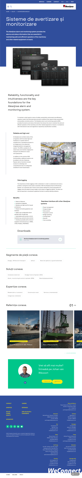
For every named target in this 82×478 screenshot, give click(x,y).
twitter (11, 427)
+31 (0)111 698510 (72, 419)
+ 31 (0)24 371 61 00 (71, 464)
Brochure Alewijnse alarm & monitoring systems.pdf (41, 239)
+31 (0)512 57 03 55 (53, 464)
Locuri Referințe (70, 354)
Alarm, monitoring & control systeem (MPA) (23, 279)
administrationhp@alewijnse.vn (51, 455)
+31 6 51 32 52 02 (72, 430)
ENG (67, 1)
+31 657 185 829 (54, 419)
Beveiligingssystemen (50, 279)
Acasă (7, 11)
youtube (21, 427)
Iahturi (35, 261)
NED (62, 1)
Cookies (8, 476)
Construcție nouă (36, 293)
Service (76, 474)
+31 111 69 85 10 (72, 409)
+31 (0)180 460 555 (72, 451)
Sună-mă (46, 383)
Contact (56, 1)
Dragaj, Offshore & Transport (18, 261)
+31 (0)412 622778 (54, 430)
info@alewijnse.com (71, 466)
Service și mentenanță (55, 293)
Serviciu (41, 1)
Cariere (49, 1)
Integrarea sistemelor (15, 297)
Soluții (13, 11)
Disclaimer (14, 476)
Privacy (21, 476)
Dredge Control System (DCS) (37, 275)
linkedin (18, 427)
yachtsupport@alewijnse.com (69, 442)
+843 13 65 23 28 (54, 454)
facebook (7, 427)
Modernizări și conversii (16, 293)
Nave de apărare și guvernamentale (56, 261)
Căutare (11, 6)
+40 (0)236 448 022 (54, 440)
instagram (14, 427)
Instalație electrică (14, 275)
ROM (72, 1)
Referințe (25, 409)
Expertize (9, 409)
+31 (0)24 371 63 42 (72, 440)
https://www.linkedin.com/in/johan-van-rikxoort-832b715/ (25, 384)
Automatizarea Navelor (23, 11)
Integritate (9, 420)
